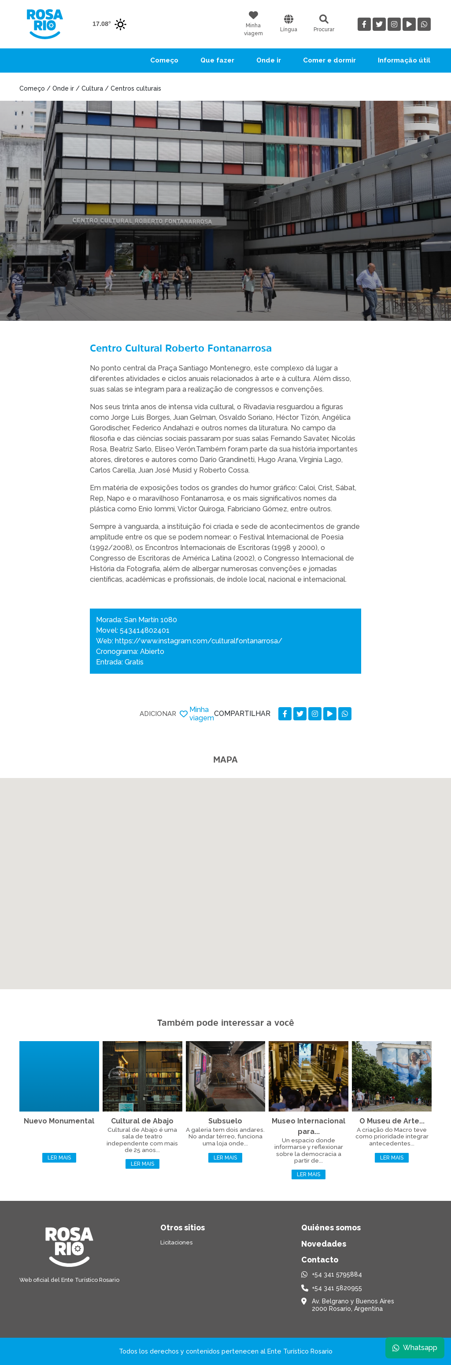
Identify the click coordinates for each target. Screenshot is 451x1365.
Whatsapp (414, 1347)
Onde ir (268, 60)
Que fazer (217, 60)
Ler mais (59, 1158)
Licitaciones (176, 1242)
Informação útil (404, 60)
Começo (164, 60)
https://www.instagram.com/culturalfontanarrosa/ (198, 641)
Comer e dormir (329, 60)
